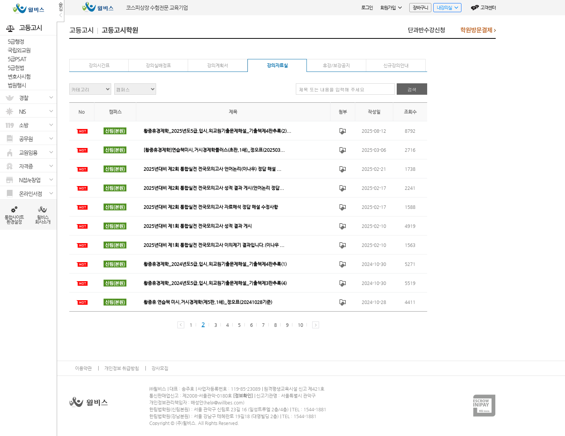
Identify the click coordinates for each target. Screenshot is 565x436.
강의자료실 (277, 65)
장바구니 (420, 7)
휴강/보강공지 (336, 65)
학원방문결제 (478, 32)
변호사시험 (19, 76)
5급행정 (16, 41)
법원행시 (17, 85)
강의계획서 (217, 65)
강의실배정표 (158, 65)
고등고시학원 (120, 30)
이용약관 (83, 368)
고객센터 (488, 7)
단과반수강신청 (426, 30)
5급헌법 (16, 68)
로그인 (367, 7)
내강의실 (445, 8)
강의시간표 (99, 65)
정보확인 (243, 395)
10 (300, 325)
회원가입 (391, 7)
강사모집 (160, 368)
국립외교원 (19, 50)
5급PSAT (17, 59)
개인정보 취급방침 (121, 368)
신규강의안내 (396, 65)
